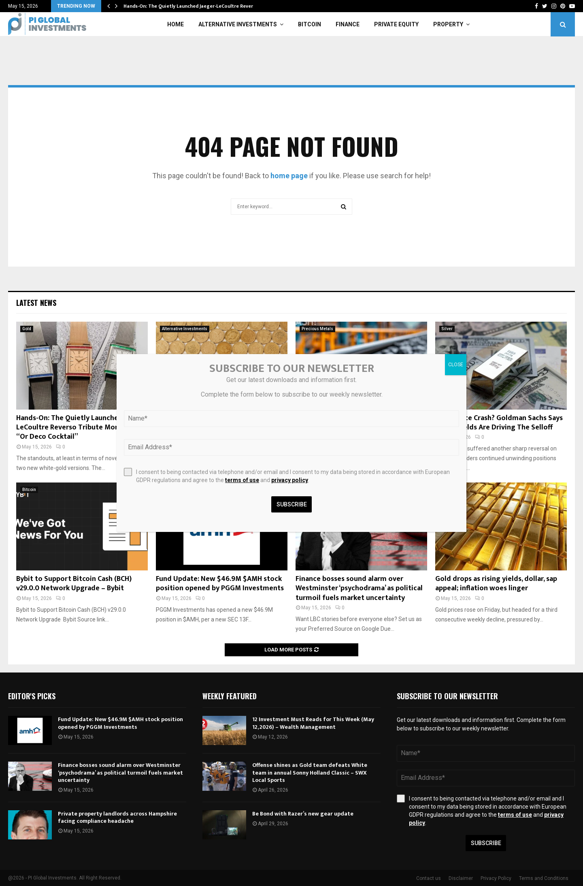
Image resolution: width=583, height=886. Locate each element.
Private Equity (396, 24)
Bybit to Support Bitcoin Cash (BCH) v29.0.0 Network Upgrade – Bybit (74, 583)
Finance (348, 24)
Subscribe (486, 843)
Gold (26, 329)
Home (175, 24)
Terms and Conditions (543, 878)
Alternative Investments (237, 24)
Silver (447, 329)
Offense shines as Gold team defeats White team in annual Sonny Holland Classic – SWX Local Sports (309, 772)
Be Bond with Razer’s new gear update (302, 813)
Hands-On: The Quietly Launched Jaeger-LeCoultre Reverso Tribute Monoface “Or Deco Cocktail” (82, 427)
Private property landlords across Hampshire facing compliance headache (117, 817)
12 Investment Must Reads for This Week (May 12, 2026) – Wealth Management (313, 723)
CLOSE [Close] (455, 364)
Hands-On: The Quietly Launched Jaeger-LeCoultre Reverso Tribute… (202, 6)
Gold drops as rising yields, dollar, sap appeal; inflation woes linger (496, 583)
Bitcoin (309, 24)
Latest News (36, 302)
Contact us (428, 878)
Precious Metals (317, 329)
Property (448, 24)
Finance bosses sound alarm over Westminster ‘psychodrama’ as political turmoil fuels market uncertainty (359, 588)
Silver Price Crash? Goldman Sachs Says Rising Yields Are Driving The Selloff (499, 422)
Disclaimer (461, 878)
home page (289, 175)
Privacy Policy (496, 878)
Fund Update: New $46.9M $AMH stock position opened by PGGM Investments (220, 583)
